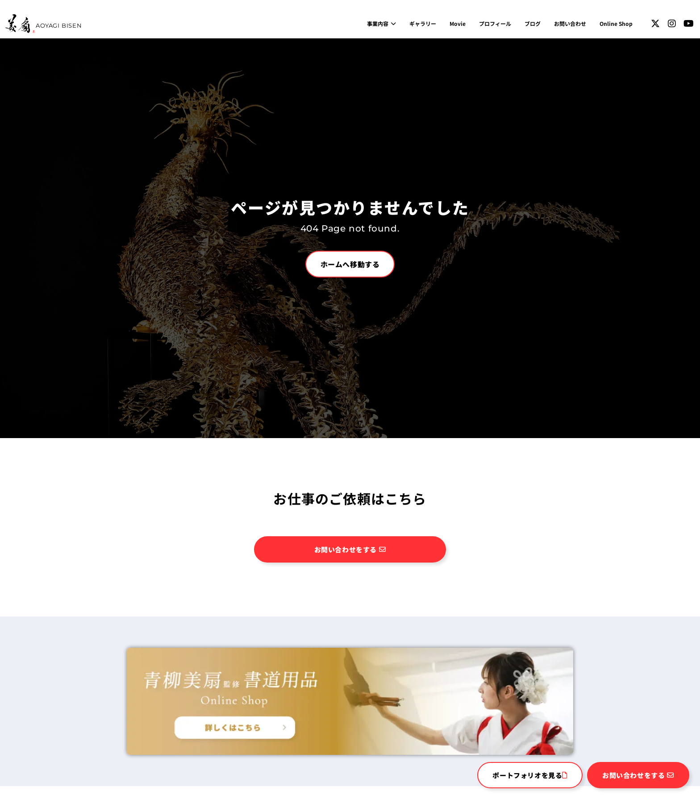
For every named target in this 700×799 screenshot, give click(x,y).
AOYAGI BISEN (59, 25)
